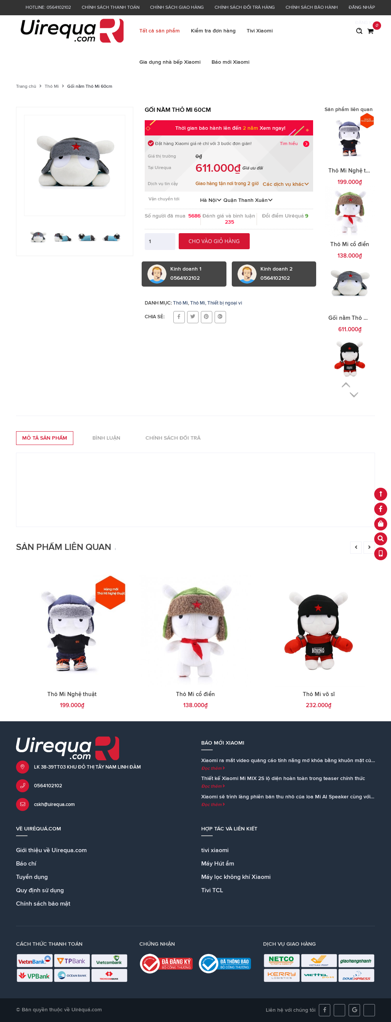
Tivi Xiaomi (260, 31)
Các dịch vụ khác (286, 184)
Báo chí (26, 864)
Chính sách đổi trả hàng (245, 7)
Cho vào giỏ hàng (214, 241)
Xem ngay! (272, 128)
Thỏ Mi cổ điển (349, 244)
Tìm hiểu (289, 144)
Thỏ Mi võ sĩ (319, 694)
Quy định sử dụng (40, 890)
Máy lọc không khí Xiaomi (236, 877)
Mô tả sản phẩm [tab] (44, 438)
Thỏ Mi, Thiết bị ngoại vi (216, 303)
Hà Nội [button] (211, 200)
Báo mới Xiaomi (230, 62)
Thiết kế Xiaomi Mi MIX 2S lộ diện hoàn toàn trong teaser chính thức (283, 778)
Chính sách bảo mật (43, 904)
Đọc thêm (213, 768)
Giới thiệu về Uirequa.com (51, 850)
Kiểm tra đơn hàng (213, 31)
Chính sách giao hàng (177, 7)
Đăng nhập (362, 7)
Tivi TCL (212, 890)
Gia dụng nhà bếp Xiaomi (169, 62)
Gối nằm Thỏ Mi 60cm (357, 318)
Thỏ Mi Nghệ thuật (353, 171)
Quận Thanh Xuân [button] (248, 200)
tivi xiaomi (215, 850)
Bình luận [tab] (106, 438)
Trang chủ (26, 86)
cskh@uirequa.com (54, 804)
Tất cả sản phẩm (159, 31)
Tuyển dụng (32, 877)
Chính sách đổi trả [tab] (172, 438)
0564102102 (48, 785)
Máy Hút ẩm (217, 864)
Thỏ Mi (52, 86)
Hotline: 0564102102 (48, 7)
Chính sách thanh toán (110, 7)
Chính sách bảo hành (312, 7)
